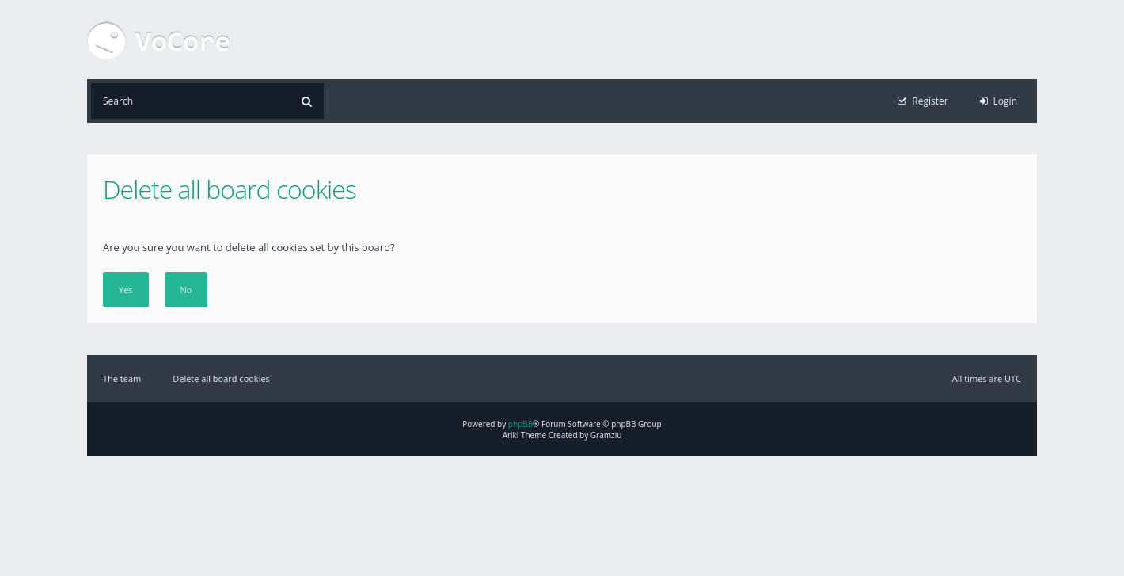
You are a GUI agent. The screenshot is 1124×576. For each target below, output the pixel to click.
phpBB (520, 423)
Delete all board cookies (221, 378)
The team (122, 378)
